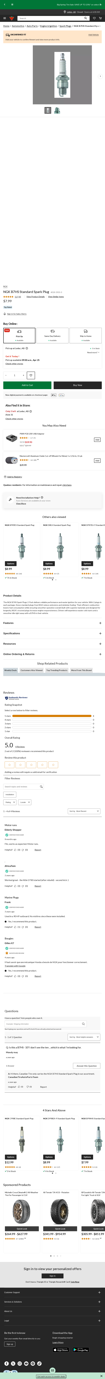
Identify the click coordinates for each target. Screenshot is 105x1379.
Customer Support (52, 1292)
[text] (22, 573)
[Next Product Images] (100, 76)
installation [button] (10, 795)
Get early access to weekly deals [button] (51, 1376)
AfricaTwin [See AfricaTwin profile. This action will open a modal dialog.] (10, 866)
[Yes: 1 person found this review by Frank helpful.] (18, 927)
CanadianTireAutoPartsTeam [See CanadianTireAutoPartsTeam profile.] (23, 1077)
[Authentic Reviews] (16, 698)
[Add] (97, 440)
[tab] (19, 335)
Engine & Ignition (48, 26)
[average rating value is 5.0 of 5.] (10, 296)
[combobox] (86, 811)
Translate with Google (15, 965)
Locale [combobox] (26, 802)
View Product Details (36, 296)
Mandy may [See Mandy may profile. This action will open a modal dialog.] (12, 1052)
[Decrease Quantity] (5, 375)
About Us (52, 1311)
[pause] (12, 4)
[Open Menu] (4, 18)
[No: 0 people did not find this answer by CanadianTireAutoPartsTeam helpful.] (29, 1086)
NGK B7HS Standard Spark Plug (26, 292)
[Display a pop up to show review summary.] (38, 460)
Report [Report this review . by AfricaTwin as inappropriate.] (38, 886)
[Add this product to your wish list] (31, 375)
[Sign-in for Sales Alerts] (15, 313)
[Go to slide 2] (57, 110)
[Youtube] (26, 1363)
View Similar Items (56, 296)
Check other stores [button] (14, 363)
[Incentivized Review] (15, 953)
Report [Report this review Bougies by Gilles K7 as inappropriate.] (38, 976)
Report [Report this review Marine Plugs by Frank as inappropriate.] (38, 927)
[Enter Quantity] (14, 375)
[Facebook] (6, 1363)
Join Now (75, 1282)
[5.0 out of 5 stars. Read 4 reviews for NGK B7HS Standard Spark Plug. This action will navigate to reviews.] (20, 745)
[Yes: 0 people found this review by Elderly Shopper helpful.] (18, 849)
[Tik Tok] (39, 1363)
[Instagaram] (20, 1363)
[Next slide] (100, 4)
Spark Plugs (65, 26)
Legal (52, 1320)
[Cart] (100, 18)
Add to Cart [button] (27, 385)
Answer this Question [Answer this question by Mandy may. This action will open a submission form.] (87, 1065)
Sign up (10, 1344)
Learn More (57, 1342)
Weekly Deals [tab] (10, 670)
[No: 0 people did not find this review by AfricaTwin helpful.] (25, 886)
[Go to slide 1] (48, 110)
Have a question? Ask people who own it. (24, 1018)
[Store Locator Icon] (64, 12)
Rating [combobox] (11, 802)
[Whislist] (94, 18)
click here (66, 485)
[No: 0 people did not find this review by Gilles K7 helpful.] (25, 976)
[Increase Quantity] (23, 375)
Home (6, 26)
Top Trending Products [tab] (56, 670)
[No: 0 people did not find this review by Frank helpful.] (25, 927)
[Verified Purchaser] (14, 835)
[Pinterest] (33, 1363)
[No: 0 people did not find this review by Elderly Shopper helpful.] (25, 849)
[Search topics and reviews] (23, 787)
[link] (13, 297)
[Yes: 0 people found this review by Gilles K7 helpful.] (18, 976)
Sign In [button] (52, 1276)
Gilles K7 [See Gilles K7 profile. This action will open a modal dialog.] (9, 943)
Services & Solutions (52, 1301)
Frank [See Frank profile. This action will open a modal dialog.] (8, 902)
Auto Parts (32, 26)
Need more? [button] (93, 352)
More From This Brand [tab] (81, 670)
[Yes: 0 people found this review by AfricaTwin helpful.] (18, 886)
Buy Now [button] (77, 385)
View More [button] (21, 503)
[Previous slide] (4, 4)
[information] (41, 497)
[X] (13, 1363)
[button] (85, 18)
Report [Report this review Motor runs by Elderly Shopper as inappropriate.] (38, 849)
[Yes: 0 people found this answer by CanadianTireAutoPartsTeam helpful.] (21, 1086)
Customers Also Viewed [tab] (32, 670)
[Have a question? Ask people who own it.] (46, 1024)
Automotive (18, 26)
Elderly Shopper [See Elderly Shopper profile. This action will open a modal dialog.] (13, 830)
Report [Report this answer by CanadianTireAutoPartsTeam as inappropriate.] (43, 1086)
